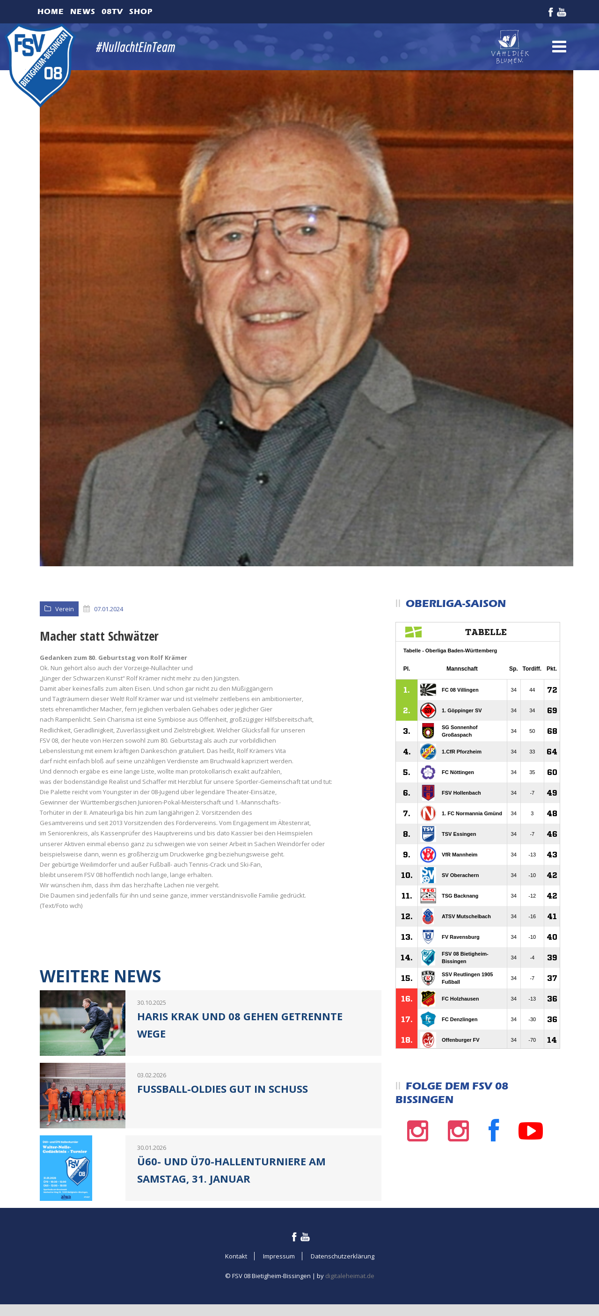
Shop (141, 11)
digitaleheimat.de (349, 1276)
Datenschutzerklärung (342, 1256)
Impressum (279, 1256)
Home (50, 11)
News (82, 11)
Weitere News (100, 976)
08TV (112, 11)
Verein (64, 609)
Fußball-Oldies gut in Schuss (222, 1089)
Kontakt (236, 1256)
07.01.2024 (108, 609)
